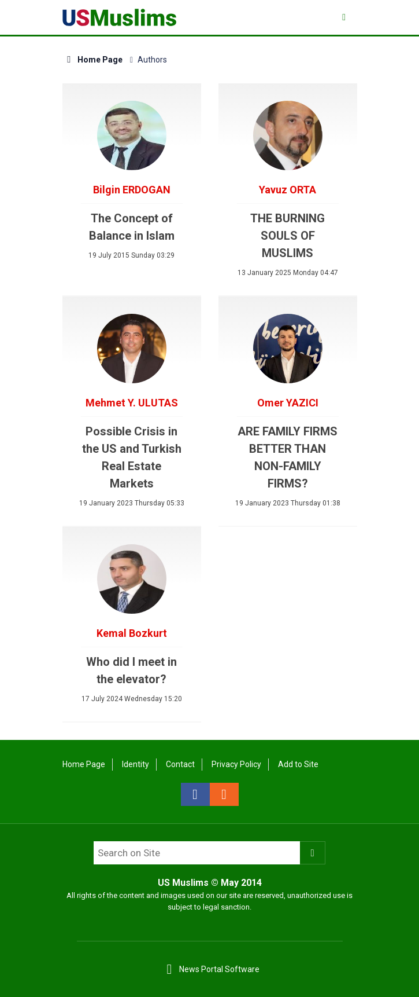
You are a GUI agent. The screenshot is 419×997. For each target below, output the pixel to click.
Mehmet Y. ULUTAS (132, 403)
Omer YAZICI (287, 403)
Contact (180, 764)
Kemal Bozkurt (132, 633)
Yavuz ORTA (287, 190)
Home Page (92, 59)
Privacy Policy (236, 764)
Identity (135, 764)
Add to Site (298, 764)
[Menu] (345, 17)
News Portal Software (219, 969)
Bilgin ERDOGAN (131, 190)
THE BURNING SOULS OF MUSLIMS (287, 235)
